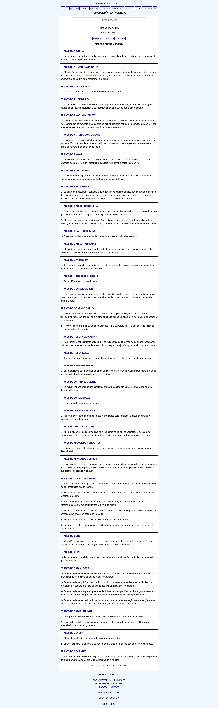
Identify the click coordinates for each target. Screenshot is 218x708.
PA (63, 8)
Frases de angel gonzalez (77, 115)
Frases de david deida (74, 260)
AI (67, 8)
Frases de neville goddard (78, 478)
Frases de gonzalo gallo (77, 308)
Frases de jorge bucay (75, 398)
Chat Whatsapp (100, 680)
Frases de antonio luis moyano (80, 135)
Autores (94, 8)
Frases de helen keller (75, 353)
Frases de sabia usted (74, 568)
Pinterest (119, 684)
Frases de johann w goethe (78, 382)
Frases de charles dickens (77, 231)
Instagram (104, 687)
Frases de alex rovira (74, 86)
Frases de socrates (73, 651)
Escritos (105, 8)
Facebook (108, 684)
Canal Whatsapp (117, 680)
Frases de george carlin (76, 289)
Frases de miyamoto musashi (78, 459)
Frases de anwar (71, 154)
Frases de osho (70, 536)
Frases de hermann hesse (77, 365)
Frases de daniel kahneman (78, 244)
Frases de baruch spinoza (77, 170)
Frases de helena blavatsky (78, 337)
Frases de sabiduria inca (76, 611)
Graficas (109, 38)
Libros (117, 693)
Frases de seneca (71, 633)
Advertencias (105, 693)
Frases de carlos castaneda (79, 206)
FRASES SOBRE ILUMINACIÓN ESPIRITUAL (109, 666)
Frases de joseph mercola (77, 410)
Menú (138, 8)
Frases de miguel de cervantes (80, 443)
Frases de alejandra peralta (79, 67)
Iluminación (117, 8)
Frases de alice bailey (74, 99)
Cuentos (74, 8)
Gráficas (147, 8)
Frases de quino (70, 552)
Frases (84, 8)
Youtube (115, 687)
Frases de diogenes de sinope (79, 276)
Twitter (97, 684)
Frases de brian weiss (74, 186)
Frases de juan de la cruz (77, 427)
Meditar (129, 8)
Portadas (98, 38)
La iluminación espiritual (109, 4)
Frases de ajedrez (72, 51)
